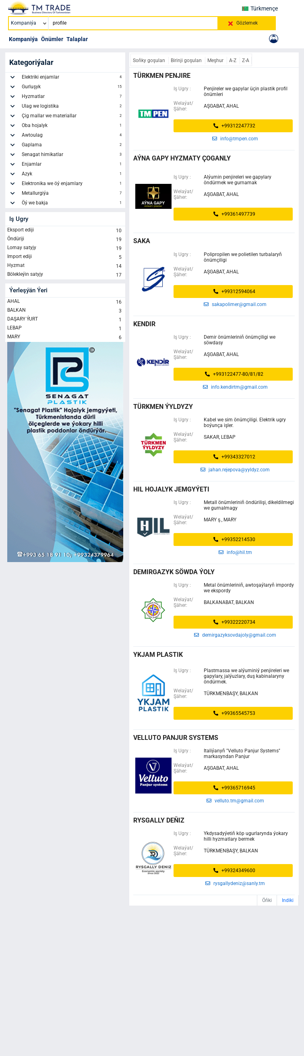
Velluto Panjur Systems (175, 737)
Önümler (52, 39)
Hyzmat (65, 266)
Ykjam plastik (158, 654)
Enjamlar (72, 165)
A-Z (233, 60)
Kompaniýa (23, 39)
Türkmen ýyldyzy (163, 406)
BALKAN (65, 311)
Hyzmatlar (72, 98)
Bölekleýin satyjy (65, 275)
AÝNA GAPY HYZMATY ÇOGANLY (182, 158)
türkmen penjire (161, 75)
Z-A (245, 60)
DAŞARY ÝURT (65, 319)
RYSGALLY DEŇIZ (158, 820)
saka (141, 241)
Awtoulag (72, 136)
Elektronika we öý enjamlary (72, 185)
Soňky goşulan (149, 60)
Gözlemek (247, 23)
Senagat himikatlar (72, 156)
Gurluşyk (72, 88)
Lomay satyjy (65, 248)
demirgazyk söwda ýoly (174, 572)
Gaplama (72, 146)
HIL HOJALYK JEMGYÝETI (171, 489)
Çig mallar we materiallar (72, 117)
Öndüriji (65, 239)
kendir (144, 324)
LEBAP (65, 328)
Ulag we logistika (72, 107)
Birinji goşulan (187, 60)
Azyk (72, 175)
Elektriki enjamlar (72, 78)
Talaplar (77, 39)
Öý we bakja (72, 204)
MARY (65, 337)
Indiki (288, 900)
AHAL (65, 302)
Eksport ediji (65, 230)
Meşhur (216, 60)
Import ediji (65, 257)
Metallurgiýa (72, 194)
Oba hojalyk (72, 127)
